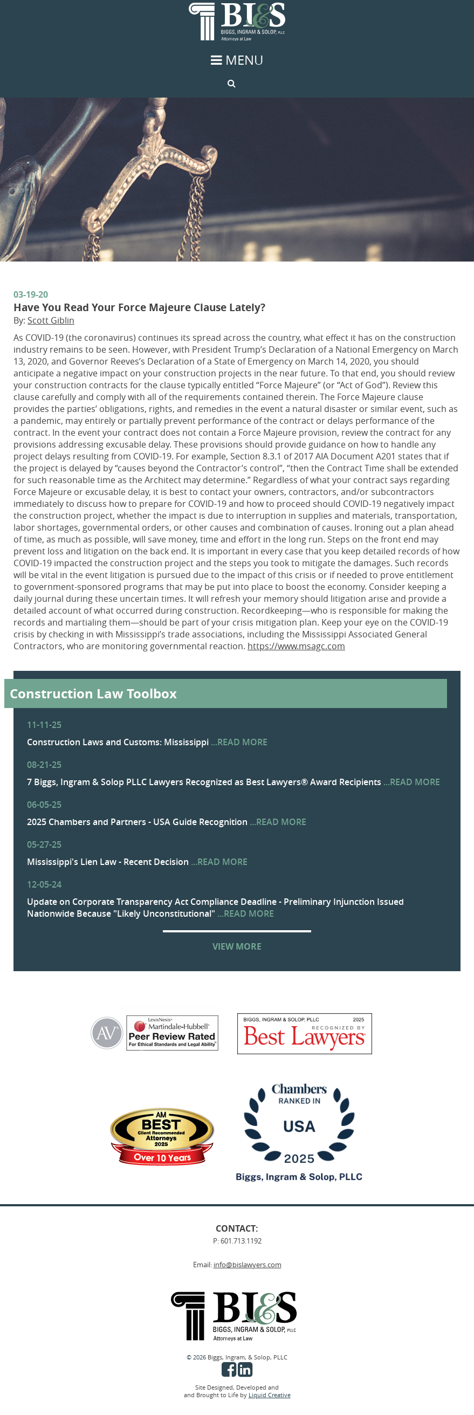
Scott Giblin (51, 320)
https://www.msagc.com (296, 646)
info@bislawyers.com (247, 1264)
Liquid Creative (270, 1395)
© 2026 (197, 1357)
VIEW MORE (237, 946)
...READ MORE (239, 742)
